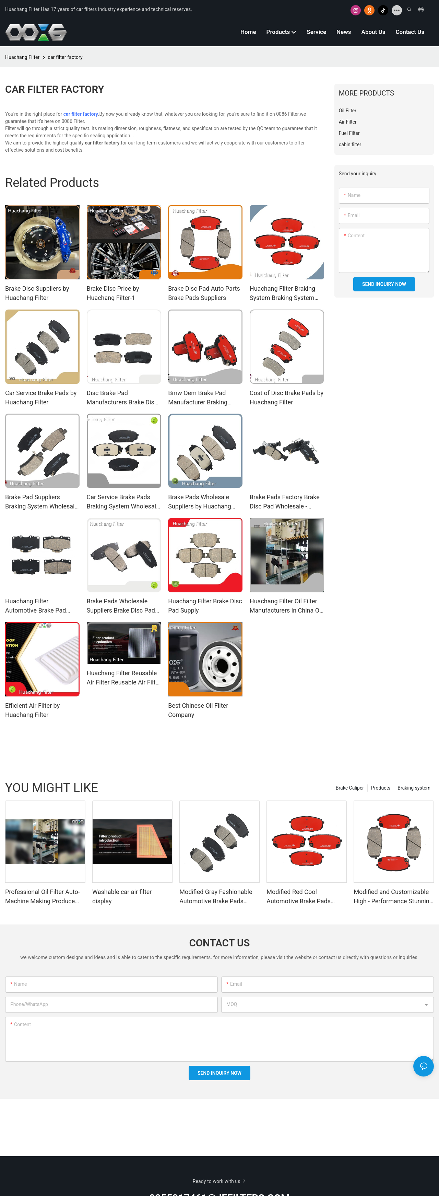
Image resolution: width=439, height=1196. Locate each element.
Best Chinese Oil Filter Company (198, 710)
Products (380, 788)
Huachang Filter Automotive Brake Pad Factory (35, 606)
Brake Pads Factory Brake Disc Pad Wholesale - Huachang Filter (285, 502)
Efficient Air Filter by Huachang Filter (32, 710)
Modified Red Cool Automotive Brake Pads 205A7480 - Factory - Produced (298, 897)
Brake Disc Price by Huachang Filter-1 (113, 293)
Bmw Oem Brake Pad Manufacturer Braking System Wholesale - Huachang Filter (197, 398)
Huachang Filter (22, 57)
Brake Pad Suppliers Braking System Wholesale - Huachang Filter (41, 502)
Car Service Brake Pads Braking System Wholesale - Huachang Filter (123, 502)
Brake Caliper (350, 788)
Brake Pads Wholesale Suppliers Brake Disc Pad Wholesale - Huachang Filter (121, 606)
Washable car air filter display (122, 896)
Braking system (414, 788)
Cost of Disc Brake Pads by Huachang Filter (286, 397)
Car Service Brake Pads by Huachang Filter (40, 397)
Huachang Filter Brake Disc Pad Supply (205, 605)
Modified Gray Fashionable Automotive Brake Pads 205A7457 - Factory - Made (216, 897)
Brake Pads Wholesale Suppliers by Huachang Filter (199, 502)
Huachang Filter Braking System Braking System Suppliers (282, 293)
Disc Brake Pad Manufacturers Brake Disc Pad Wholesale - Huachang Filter (123, 398)
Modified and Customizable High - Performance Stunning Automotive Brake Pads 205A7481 (393, 897)
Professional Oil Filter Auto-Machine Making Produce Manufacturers (42, 897)
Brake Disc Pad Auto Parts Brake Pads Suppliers (204, 293)
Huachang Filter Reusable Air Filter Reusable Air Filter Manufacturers (124, 678)
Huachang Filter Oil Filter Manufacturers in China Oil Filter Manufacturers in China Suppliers (286, 606)
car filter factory (65, 57)
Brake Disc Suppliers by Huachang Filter (37, 293)
